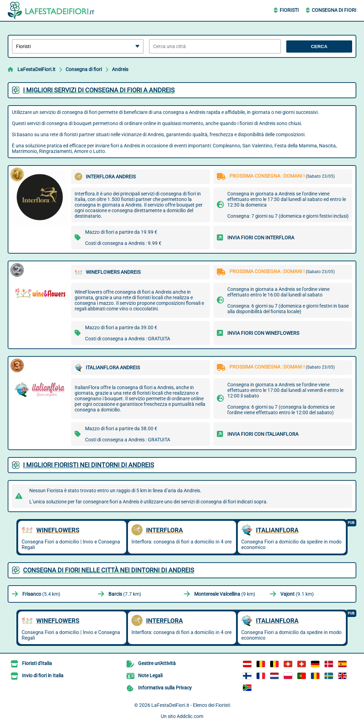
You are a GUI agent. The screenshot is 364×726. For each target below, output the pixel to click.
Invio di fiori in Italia (42, 675)
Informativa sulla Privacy (165, 687)
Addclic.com (190, 716)
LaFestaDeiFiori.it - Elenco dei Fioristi (190, 705)
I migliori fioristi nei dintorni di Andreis (88, 465)
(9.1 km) (297, 594)
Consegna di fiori (84, 69)
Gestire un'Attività (157, 663)
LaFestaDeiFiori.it (36, 69)
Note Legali (150, 675)
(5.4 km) (41, 594)
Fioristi (289, 10)
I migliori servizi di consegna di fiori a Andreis (99, 90)
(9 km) (224, 594)
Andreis (120, 69)
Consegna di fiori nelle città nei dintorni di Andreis (108, 570)
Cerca (319, 46)
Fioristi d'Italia (37, 663)
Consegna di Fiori (334, 10)
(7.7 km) (124, 594)
